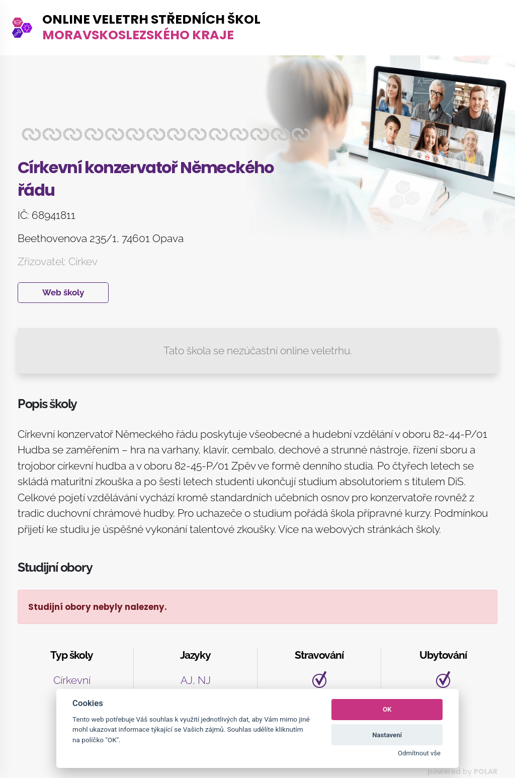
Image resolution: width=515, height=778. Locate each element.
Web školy (63, 292)
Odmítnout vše (419, 753)
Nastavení (387, 735)
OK (387, 709)
